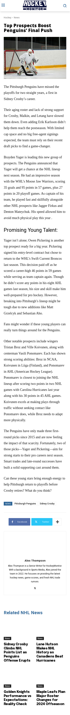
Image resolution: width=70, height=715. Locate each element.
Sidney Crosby (47, 503)
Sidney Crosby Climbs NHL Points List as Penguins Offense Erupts (17, 652)
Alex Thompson (35, 560)
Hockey (7, 17)
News (17, 17)
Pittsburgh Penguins (25, 503)
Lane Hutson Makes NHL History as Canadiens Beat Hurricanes (49, 652)
